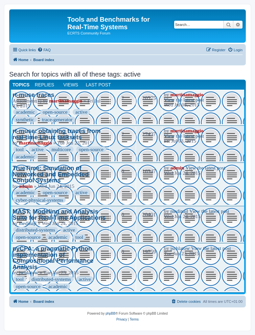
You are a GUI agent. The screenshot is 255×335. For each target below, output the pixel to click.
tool (20, 149)
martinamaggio (65, 100)
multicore (61, 149)
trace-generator (57, 119)
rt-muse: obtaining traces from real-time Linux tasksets (56, 133)
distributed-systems (35, 229)
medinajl (27, 223)
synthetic (25, 119)
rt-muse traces (33, 94)
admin (26, 186)
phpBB (110, 313)
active (81, 111)
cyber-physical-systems (39, 199)
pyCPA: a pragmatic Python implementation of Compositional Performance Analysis (52, 257)
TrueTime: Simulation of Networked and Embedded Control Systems (50, 174)
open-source (55, 111)
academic (25, 111)
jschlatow (28, 272)
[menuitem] (44, 50)
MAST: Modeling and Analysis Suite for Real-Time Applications (58, 214)
